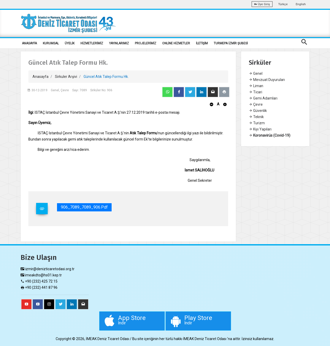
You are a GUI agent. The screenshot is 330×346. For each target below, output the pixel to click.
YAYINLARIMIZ (119, 43)
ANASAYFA (29, 43)
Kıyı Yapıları (260, 129)
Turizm (257, 123)
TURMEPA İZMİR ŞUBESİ (231, 43)
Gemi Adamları (263, 98)
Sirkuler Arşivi (66, 77)
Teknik (256, 117)
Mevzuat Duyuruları (267, 80)
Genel (255, 73)
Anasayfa (40, 77)
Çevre (256, 104)
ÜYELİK (70, 43)
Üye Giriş (262, 4)
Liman (256, 86)
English (301, 4)
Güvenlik (258, 111)
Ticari (255, 92)
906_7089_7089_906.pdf (84, 207)
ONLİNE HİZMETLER (176, 43)
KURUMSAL (51, 43)
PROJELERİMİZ (145, 43)
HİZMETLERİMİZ (91, 43)
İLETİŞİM (202, 43)
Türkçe (283, 4)
